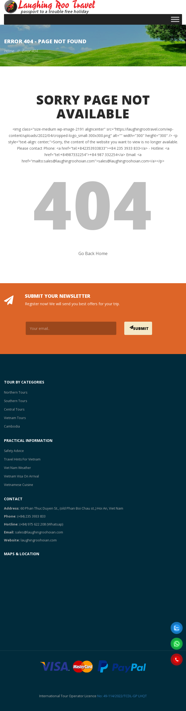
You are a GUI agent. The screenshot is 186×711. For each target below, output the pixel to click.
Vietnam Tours (15, 418)
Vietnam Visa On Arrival (21, 476)
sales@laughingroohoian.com (39, 532)
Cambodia (12, 426)
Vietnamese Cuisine (18, 484)
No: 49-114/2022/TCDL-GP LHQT (122, 695)
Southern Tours (15, 401)
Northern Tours (15, 392)
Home (9, 50)
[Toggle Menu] (175, 19)
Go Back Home (93, 253)
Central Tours (14, 409)
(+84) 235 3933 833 (31, 516)
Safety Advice (14, 451)
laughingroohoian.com (39, 540)
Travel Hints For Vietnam (22, 459)
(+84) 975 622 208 (32, 524)
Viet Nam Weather (17, 468)
